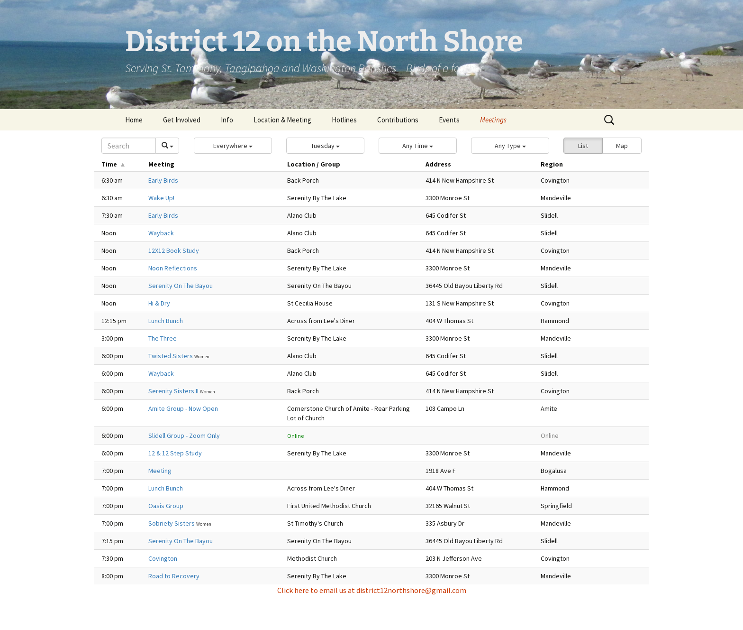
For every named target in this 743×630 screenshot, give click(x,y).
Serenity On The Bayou (180, 285)
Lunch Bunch (165, 320)
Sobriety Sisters (172, 523)
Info (227, 119)
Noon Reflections (172, 268)
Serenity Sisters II (174, 391)
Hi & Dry (159, 303)
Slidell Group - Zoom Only (184, 435)
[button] (233, 146)
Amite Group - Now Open (183, 408)
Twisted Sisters (171, 356)
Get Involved (181, 119)
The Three (162, 338)
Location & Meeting (282, 119)
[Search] (128, 146)
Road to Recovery (173, 576)
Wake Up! (161, 198)
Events (449, 119)
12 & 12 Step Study (175, 453)
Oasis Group (165, 505)
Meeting (160, 470)
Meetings (493, 119)
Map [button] (622, 145)
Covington (162, 558)
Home (134, 119)
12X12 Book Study (173, 250)
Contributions (397, 119)
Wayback (161, 233)
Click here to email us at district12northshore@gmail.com (371, 590)
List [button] (583, 145)
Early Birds (163, 180)
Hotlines (344, 119)
